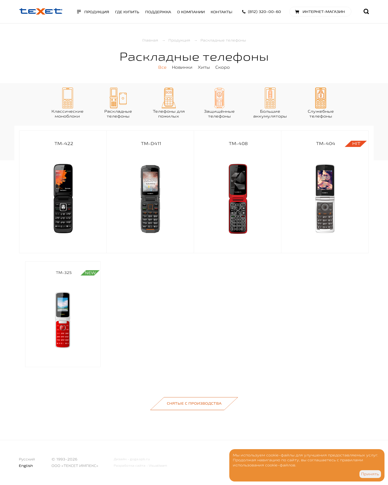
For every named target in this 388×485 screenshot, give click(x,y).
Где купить (127, 12)
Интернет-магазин (324, 11)
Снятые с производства (194, 403)
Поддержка (158, 12)
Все (162, 67)
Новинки (182, 67)
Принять (370, 474)
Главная (150, 40)
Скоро (222, 67)
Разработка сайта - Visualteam (140, 465)
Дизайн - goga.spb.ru (132, 459)
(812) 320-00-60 (264, 11)
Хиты (204, 67)
